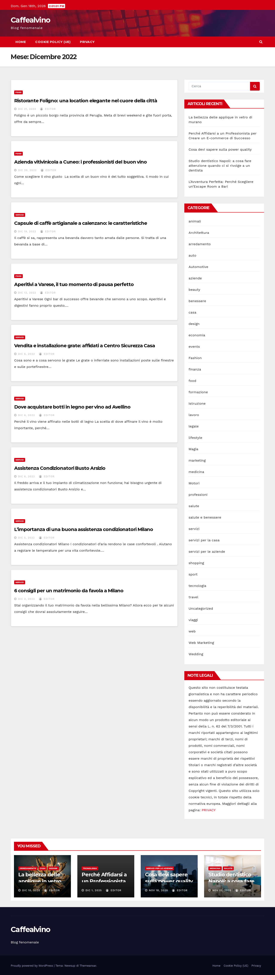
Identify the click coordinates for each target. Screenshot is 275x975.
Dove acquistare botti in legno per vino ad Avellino (72, 407)
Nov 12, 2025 (221, 890)
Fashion (195, 358)
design (194, 324)
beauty (194, 290)
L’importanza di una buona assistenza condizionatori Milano (83, 529)
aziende (195, 278)
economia (197, 335)
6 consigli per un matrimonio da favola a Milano (68, 591)
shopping (196, 563)
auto (192, 255)
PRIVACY (209, 810)
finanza (195, 369)
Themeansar (88, 965)
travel (193, 597)
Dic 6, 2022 (26, 353)
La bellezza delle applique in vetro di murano (39, 881)
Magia (193, 449)
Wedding (196, 654)
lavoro (194, 415)
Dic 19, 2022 (27, 231)
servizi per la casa (204, 540)
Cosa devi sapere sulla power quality (220, 149)
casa (192, 312)
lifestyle (195, 438)
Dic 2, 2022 (26, 598)
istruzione (197, 403)
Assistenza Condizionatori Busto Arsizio (59, 468)
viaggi (193, 620)
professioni (198, 495)
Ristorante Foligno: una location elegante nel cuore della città (85, 101)
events (194, 346)
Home (20, 42)
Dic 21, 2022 (27, 108)
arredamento (200, 244)
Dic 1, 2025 (94, 890)
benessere (197, 301)
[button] (261, 42)
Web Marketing (201, 643)
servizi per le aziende (207, 551)
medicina (196, 472)
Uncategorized (201, 608)
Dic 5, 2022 (26, 537)
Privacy (87, 42)
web (192, 631)
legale (194, 426)
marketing (197, 460)
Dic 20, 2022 (27, 170)
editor (48, 108)
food (18, 92)
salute (194, 506)
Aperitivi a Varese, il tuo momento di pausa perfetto (74, 284)
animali (195, 221)
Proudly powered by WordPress (32, 965)
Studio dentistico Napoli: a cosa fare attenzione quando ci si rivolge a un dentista (220, 165)
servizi (19, 215)
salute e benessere (205, 517)
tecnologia (197, 586)
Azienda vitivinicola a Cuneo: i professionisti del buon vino (81, 162)
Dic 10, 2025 (31, 890)
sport (193, 574)
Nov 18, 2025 (158, 890)
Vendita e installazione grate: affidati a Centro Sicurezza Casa (84, 346)
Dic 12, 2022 (27, 292)
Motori (194, 483)
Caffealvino (30, 19)
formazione (198, 392)
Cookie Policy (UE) (52, 42)
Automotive (198, 267)
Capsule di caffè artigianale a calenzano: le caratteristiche (80, 223)
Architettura (199, 233)
